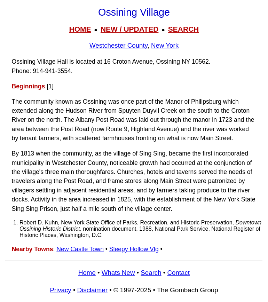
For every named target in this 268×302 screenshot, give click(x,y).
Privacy (60, 290)
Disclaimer (92, 290)
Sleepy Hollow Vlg (134, 249)
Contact (178, 272)
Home (87, 272)
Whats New (118, 272)
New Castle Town (80, 249)
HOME (80, 29)
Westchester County (118, 45)
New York (165, 45)
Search (151, 272)
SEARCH (183, 29)
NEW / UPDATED (129, 29)
